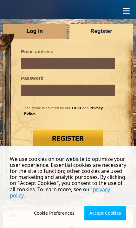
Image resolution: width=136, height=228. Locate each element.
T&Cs (76, 108)
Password (32, 78)
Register (68, 138)
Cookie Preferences (54, 213)
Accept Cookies (105, 213)
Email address (37, 51)
